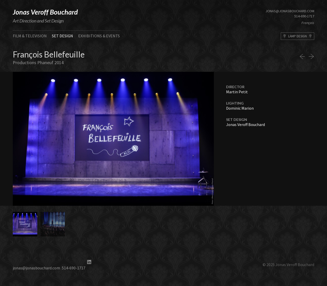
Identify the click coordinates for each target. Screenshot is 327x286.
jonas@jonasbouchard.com (289, 11)
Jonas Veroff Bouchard (45, 12)
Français (307, 22)
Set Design (62, 35)
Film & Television (30, 35)
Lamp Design (297, 36)
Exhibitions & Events (99, 35)
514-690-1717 (304, 16)
